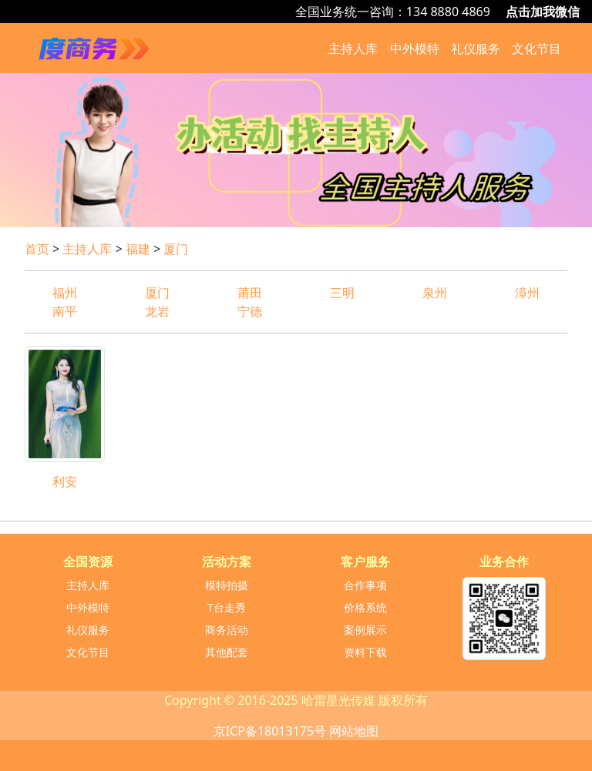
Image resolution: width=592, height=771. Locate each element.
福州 (64, 292)
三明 (342, 292)
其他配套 (226, 652)
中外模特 (414, 48)
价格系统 (365, 607)
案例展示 (365, 629)
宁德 (255, 311)
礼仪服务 (475, 48)
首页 (37, 248)
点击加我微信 (543, 11)
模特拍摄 (226, 585)
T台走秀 (226, 607)
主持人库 (353, 48)
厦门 (175, 248)
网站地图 (353, 730)
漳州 (527, 292)
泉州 (434, 292)
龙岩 (157, 311)
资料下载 (365, 652)
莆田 (249, 292)
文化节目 (536, 48)
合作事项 (365, 585)
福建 (138, 248)
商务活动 (226, 629)
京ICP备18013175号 (270, 730)
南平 (64, 311)
